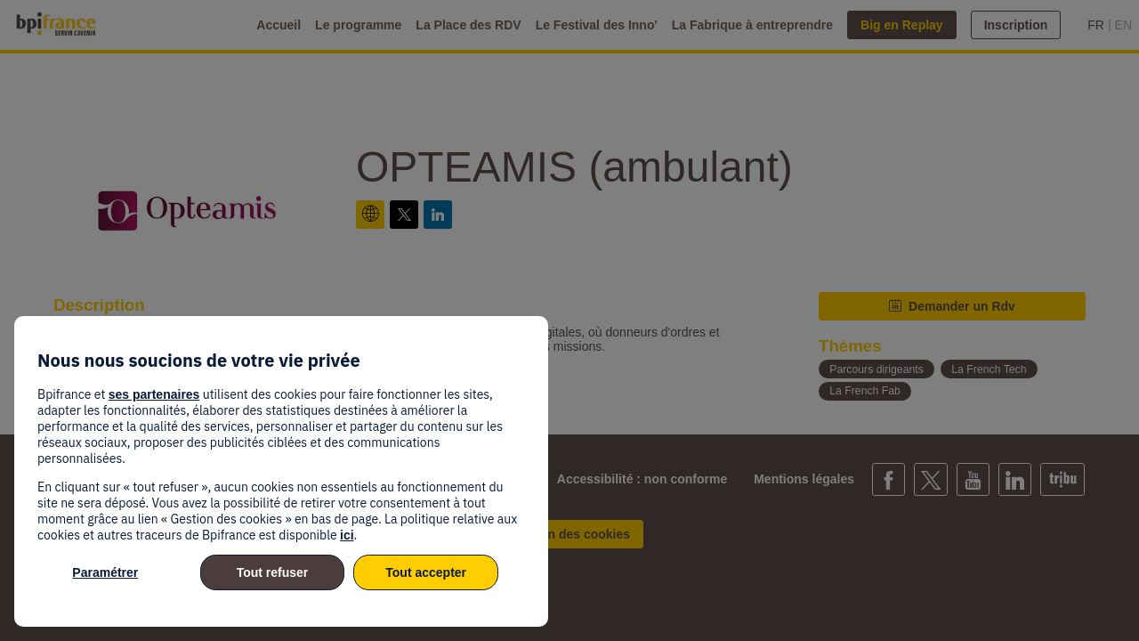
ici (347, 535)
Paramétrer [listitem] (105, 572)
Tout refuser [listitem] (273, 572)
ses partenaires (154, 394)
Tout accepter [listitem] (425, 572)
